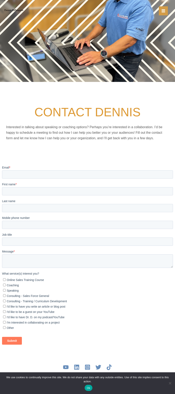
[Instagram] (87, 367)
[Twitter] (98, 367)
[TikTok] (109, 367)
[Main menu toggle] (163, 10)
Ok (88, 387)
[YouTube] (66, 367)
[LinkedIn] (77, 367)
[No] (170, 383)
